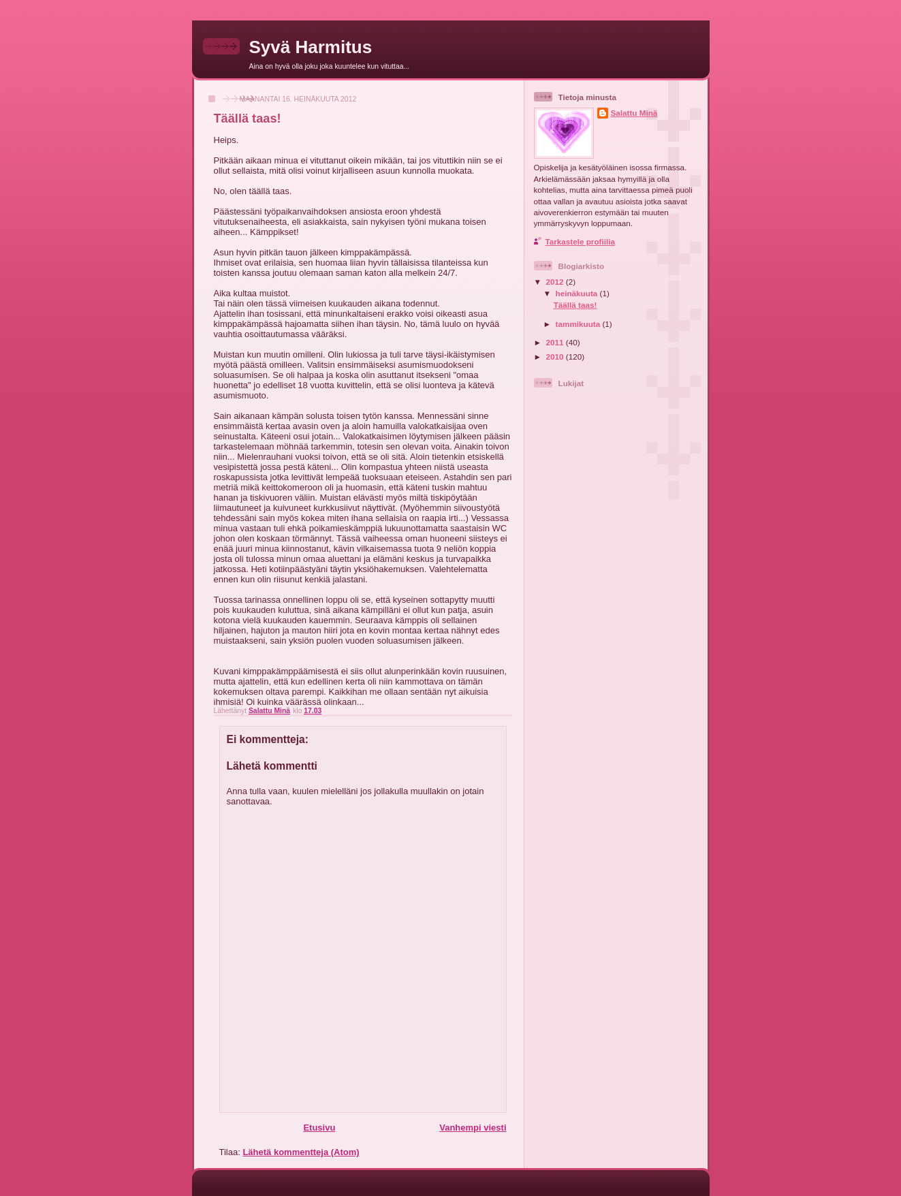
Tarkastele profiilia (580, 241)
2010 (556, 356)
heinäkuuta (578, 293)
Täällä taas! (575, 304)
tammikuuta (579, 323)
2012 (556, 281)
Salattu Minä (634, 112)
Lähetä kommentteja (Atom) (300, 1152)
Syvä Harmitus (311, 47)
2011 (556, 342)
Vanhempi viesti (472, 1127)
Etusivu (319, 1127)
